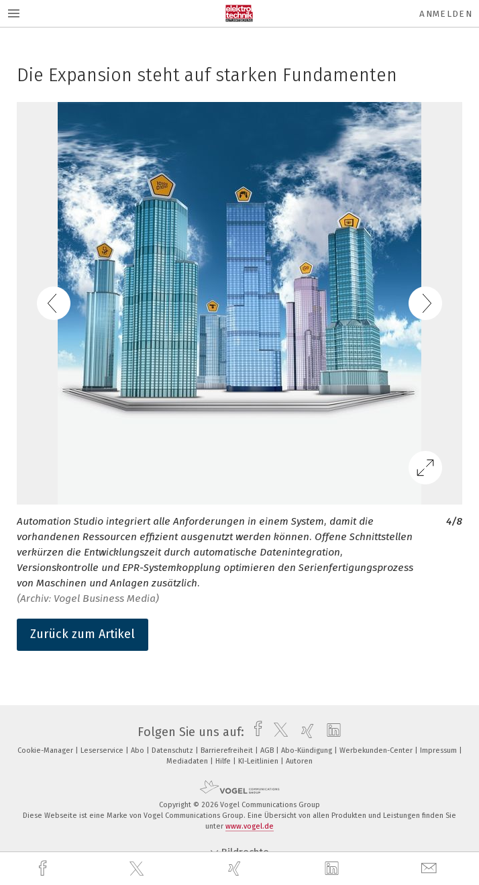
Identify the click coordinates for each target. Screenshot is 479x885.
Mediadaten (188, 761)
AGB (268, 750)
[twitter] (138, 869)
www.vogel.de (249, 826)
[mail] (430, 868)
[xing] (236, 868)
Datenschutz (173, 750)
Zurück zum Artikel (82, 634)
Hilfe (224, 761)
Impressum (439, 750)
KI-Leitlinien (259, 761)
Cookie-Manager (46, 750)
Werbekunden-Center (377, 750)
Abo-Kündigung (307, 750)
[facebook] (44, 868)
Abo (138, 750)
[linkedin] (333, 869)
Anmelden (445, 13)
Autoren (299, 761)
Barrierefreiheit (228, 750)
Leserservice (103, 750)
